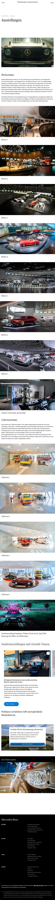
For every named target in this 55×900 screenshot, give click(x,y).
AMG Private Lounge (33, 858)
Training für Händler (33, 876)
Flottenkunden (31, 846)
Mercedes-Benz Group (33, 867)
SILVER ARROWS (32, 854)
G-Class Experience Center (34, 828)
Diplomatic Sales (32, 848)
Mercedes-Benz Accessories (35, 842)
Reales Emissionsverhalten (34, 872)
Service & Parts (31, 840)
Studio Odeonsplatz (33, 826)
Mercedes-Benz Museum (34, 824)
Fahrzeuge (30, 838)
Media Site (30, 870)
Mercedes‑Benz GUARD (33, 844)
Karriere (30, 869)
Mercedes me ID (32, 860)
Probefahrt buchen (32, 832)
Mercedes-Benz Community (34, 856)
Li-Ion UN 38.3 (31, 874)
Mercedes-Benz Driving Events (35, 830)
